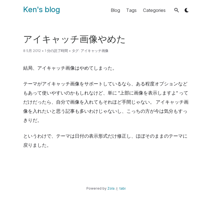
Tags (131, 10)
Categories (154, 10)
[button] (176, 10)
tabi (123, 188)
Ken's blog (41, 9)
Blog (115, 10)
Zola (111, 188)
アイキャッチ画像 (94, 50)
